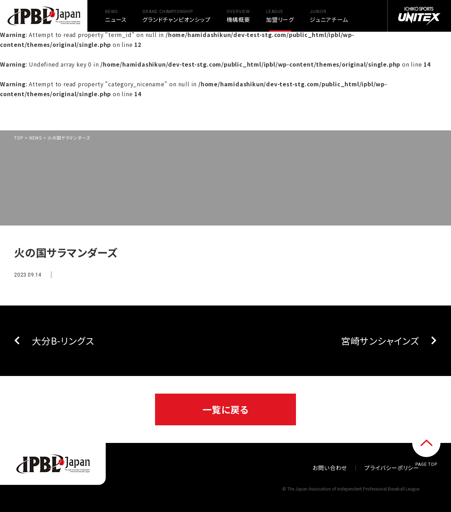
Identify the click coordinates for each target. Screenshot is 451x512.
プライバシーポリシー (391, 467)
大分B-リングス (63, 340)
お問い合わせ (330, 467)
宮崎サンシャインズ (380, 340)
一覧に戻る (226, 409)
